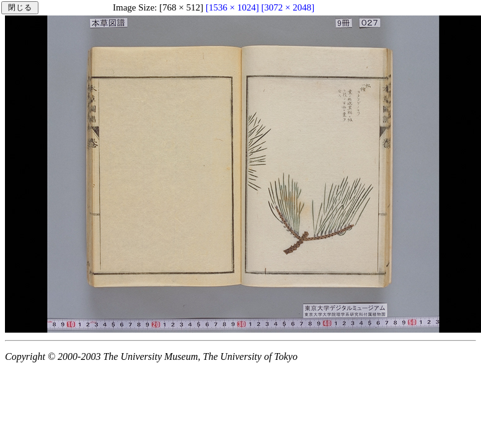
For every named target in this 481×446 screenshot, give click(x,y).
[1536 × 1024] (232, 7)
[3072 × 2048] (287, 7)
